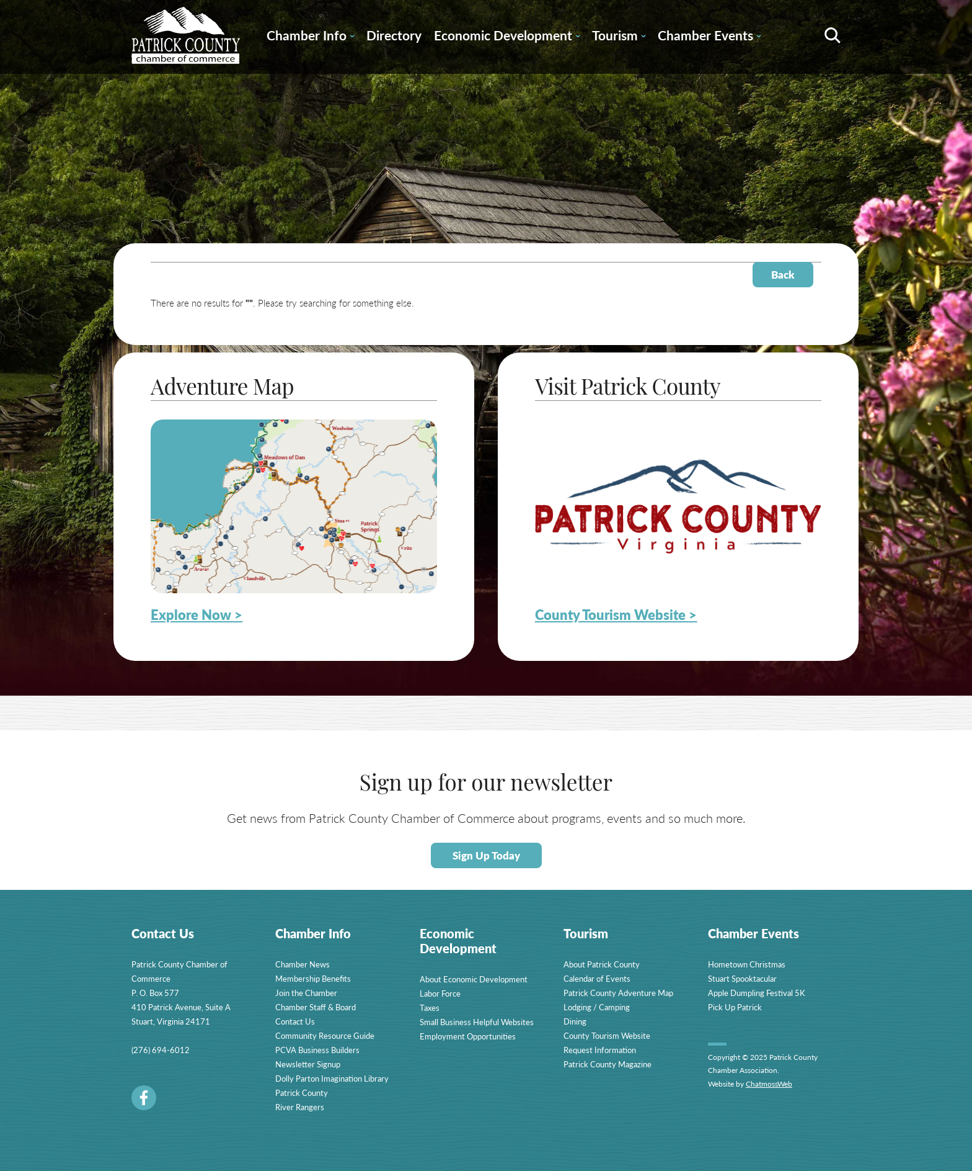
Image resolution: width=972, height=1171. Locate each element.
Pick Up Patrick (735, 1007)
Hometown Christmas (746, 964)
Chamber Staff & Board (315, 1007)
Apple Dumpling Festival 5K (756, 992)
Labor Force (440, 993)
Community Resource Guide (324, 1035)
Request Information (599, 1050)
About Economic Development (474, 979)
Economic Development (507, 37)
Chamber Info (310, 37)
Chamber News (302, 964)
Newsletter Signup (307, 1064)
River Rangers (299, 1107)
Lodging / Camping (596, 1007)
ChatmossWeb (769, 1084)
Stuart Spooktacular (742, 978)
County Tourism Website (606, 1035)
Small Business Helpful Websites (477, 1022)
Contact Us (295, 1021)
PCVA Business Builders (317, 1050)
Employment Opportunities (468, 1036)
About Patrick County (601, 964)
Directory (394, 35)
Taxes (430, 1007)
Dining (574, 1021)
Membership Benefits (313, 978)
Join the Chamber (306, 992)
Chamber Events (709, 37)
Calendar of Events (596, 978)
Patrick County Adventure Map (618, 992)
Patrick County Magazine (607, 1064)
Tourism (618, 37)
